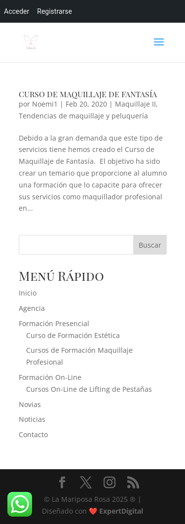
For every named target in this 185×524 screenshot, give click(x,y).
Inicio (28, 293)
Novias (30, 404)
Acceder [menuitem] (16, 11)
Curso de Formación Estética (73, 335)
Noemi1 (45, 104)
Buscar (150, 245)
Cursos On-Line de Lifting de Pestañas (89, 389)
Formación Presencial (54, 323)
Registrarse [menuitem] (54, 11)
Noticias (32, 419)
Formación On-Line (50, 377)
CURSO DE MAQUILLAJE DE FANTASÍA (88, 94)
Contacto (33, 434)
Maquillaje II (135, 104)
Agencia (32, 308)
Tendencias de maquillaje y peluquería (83, 115)
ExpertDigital (121, 511)
